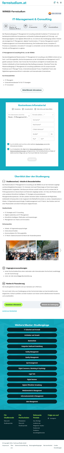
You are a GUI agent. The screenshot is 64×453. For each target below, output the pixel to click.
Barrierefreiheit (47, 445)
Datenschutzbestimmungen (18, 151)
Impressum (5, 445)
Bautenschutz (32, 341)
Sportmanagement (32, 363)
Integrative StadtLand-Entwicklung (32, 346)
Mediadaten (22, 421)
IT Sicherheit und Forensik (32, 330)
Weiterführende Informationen (32, 90)
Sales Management (32, 401)
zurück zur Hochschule (9, 311)
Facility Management (32, 352)
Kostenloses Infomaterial (13, 305)
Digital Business (32, 379)
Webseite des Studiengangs (50, 305)
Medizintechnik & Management (32, 390)
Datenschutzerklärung (21, 445)
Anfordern (32, 159)
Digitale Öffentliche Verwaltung (32, 385)
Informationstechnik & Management (32, 396)
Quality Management (32, 357)
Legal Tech (32, 374)
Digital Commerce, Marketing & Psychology (32, 368)
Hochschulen (39, 144)
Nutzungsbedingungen (36, 149)
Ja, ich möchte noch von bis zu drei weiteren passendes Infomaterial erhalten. (30, 145)
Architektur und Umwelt (32, 335)
